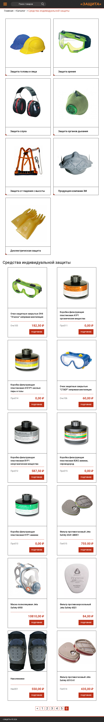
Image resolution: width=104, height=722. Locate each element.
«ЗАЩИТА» (90, 4)
